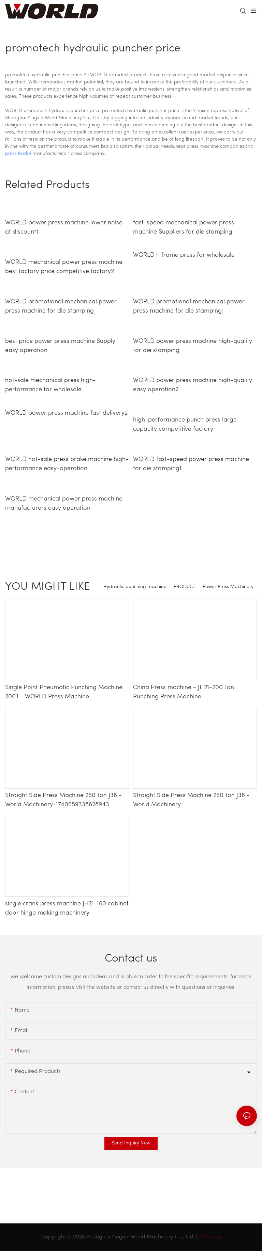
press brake (18, 153)
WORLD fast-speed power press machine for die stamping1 (191, 464)
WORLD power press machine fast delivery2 (66, 413)
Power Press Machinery (228, 586)
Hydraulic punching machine (134, 586)
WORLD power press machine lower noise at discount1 (63, 227)
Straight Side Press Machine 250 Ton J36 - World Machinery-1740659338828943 (63, 800)
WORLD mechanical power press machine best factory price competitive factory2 (63, 267)
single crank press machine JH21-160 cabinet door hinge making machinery (67, 908)
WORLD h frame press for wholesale (184, 255)
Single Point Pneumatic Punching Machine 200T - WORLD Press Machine (63, 692)
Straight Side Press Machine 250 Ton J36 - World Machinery (191, 800)
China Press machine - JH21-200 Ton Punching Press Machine (183, 692)
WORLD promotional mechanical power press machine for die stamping (61, 306)
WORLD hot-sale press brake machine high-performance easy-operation (67, 464)
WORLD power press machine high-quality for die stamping (192, 346)
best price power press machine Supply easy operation (60, 346)
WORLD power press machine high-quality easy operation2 (192, 385)
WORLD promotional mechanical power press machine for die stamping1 (189, 306)
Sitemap (210, 1237)
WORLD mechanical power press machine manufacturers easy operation (63, 503)
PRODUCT (184, 586)
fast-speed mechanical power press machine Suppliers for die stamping (183, 227)
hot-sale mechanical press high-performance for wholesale (50, 385)
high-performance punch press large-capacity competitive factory (186, 424)
